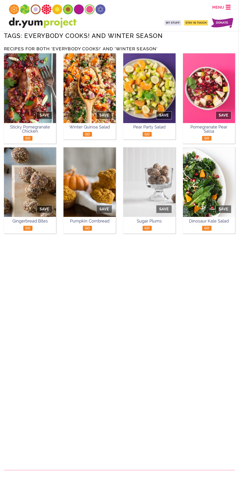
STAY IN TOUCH (196, 22)
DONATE (222, 22)
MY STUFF (173, 22)
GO (27, 138)
